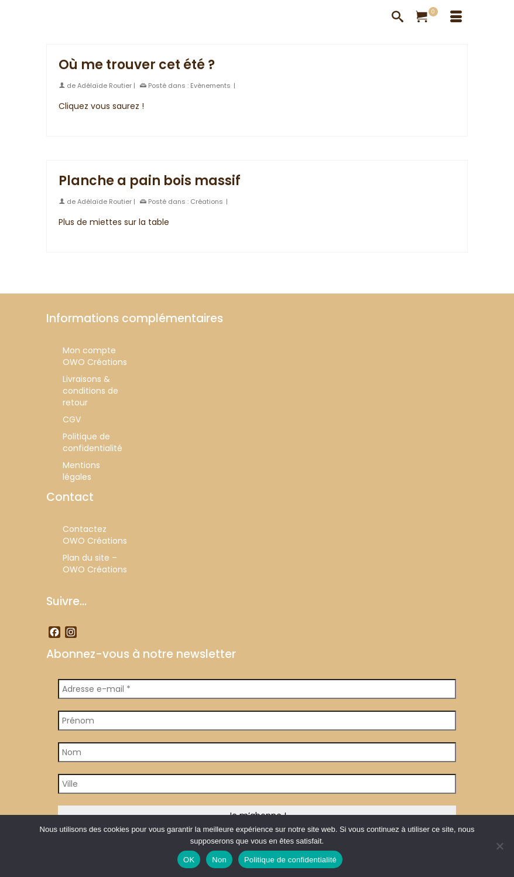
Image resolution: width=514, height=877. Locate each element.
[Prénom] (257, 721)
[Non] (499, 846)
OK (188, 859)
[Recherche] (397, 17)
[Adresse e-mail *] (257, 689)
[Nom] (257, 752)
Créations (206, 201)
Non (219, 859)
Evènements (210, 85)
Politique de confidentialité (290, 859)
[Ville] (257, 784)
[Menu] (456, 17)
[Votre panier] (426, 17)
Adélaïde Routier (104, 85)
